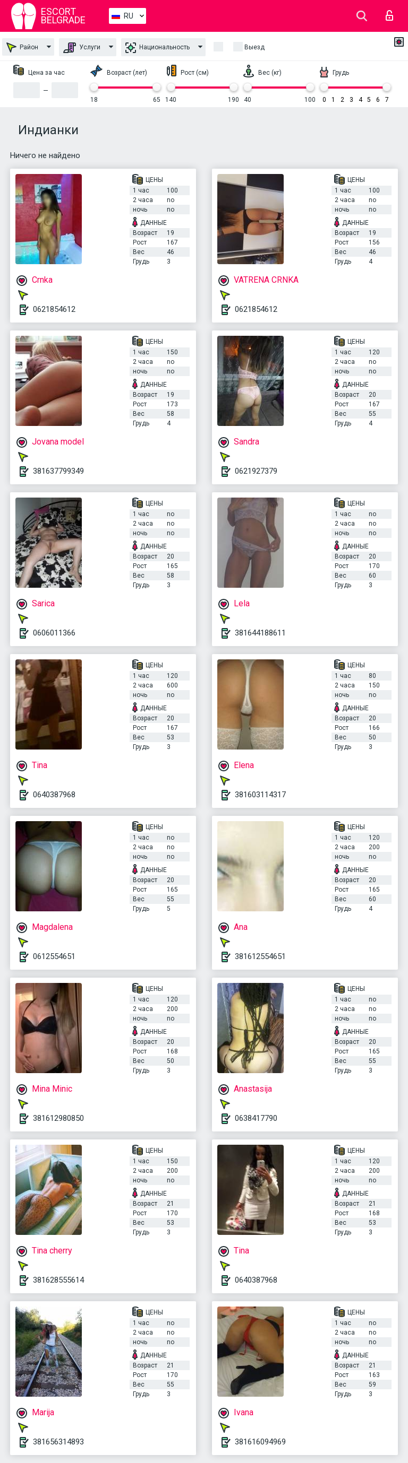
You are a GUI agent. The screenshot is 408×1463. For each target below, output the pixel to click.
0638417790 (256, 1118)
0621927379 (256, 471)
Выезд (254, 47)
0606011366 (54, 633)
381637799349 (58, 471)
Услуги (81, 47)
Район (22, 47)
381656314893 (58, 1442)
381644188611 (260, 633)
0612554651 (54, 956)
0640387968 (54, 794)
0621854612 (54, 309)
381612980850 (58, 1118)
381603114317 (260, 794)
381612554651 (260, 956)
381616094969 (260, 1442)
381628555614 (58, 1280)
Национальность (157, 47)
